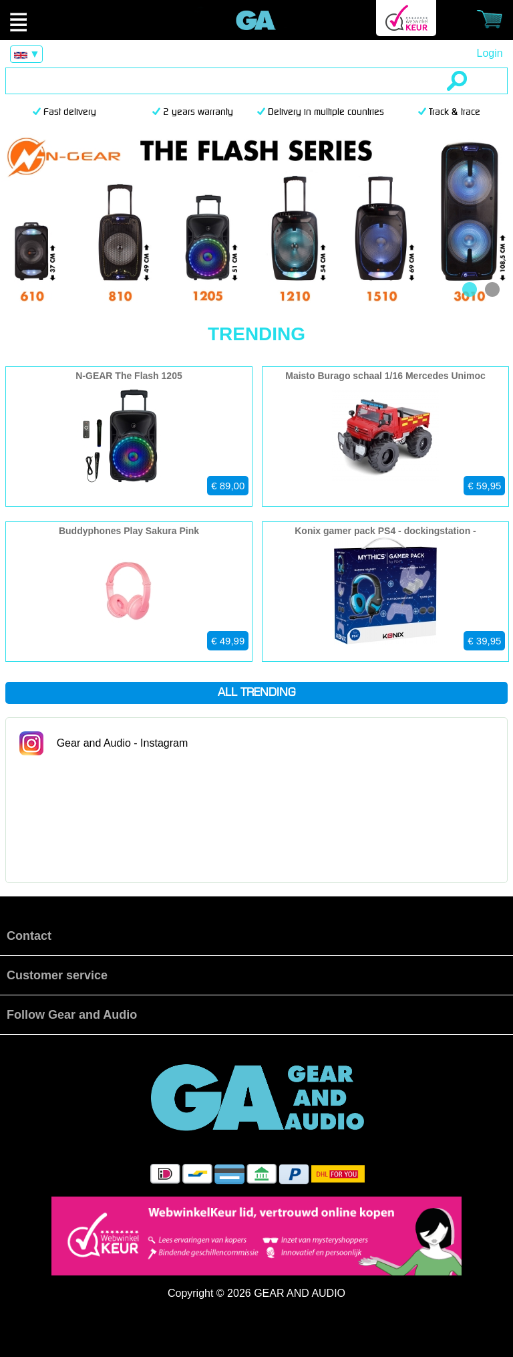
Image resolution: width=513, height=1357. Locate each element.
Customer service (57, 975)
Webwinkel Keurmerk (406, 18)
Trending (256, 334)
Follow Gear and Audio (72, 1014)
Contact (29, 936)
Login (489, 53)
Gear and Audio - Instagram (122, 743)
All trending (256, 693)
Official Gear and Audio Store (256, 20)
